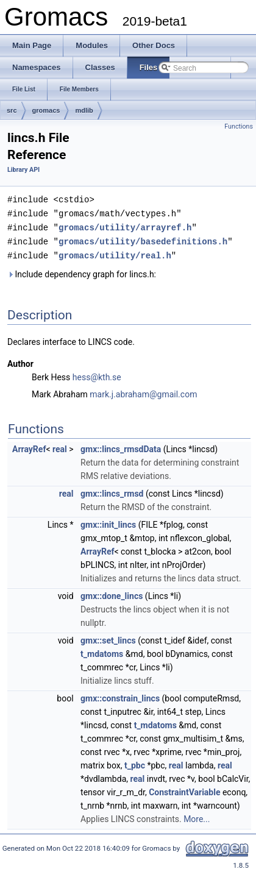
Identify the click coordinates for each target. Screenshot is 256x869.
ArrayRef (29, 446)
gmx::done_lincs (111, 593)
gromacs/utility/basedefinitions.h (143, 239)
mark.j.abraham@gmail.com (143, 391)
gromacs (46, 110)
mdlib (84, 110)
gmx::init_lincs (108, 522)
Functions (238, 126)
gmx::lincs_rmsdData (120, 446)
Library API (23, 170)
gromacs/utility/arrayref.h (125, 226)
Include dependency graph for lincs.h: (81, 271)
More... (196, 816)
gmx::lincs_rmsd (111, 490)
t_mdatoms (101, 651)
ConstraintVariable (184, 789)
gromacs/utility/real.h (115, 252)
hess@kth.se (97, 374)
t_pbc (134, 762)
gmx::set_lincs (108, 637)
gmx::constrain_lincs (120, 695)
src (12, 110)
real (59, 446)
